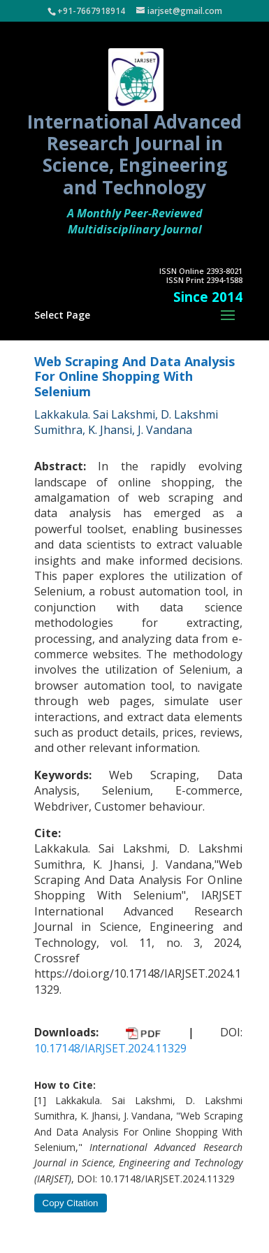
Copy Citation (71, 1203)
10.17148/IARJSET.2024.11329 (110, 1048)
